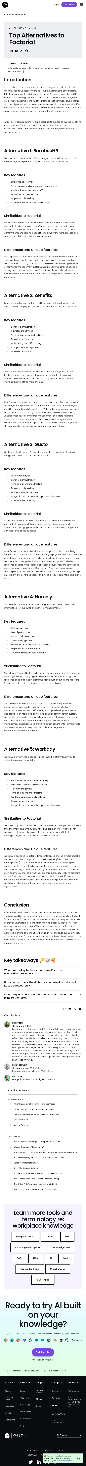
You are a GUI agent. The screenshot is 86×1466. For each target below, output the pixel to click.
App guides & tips (31, 1371)
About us (56, 1398)
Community (25, 1418)
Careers (55, 1391)
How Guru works (9, 1398)
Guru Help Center (40, 1391)
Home (7, 1371)
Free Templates (57, 1421)
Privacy (60, 1450)
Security (39, 1406)
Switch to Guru (58, 1414)
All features (9, 1413)
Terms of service (30, 1450)
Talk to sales (69, 4)
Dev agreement (47, 1450)
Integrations (10, 1406)
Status (39, 1399)
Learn (22, 1391)
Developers (25, 1412)
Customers (25, 1398)
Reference (17, 1371)
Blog (22, 1425)
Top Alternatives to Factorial (53, 1371)
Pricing (8, 1391)
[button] (81, 4)
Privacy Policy (66, 1461)
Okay (78, 1458)
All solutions (10, 1420)
